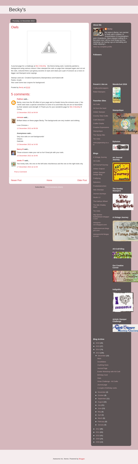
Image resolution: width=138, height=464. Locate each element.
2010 (98, 435)
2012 (98, 429)
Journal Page (102, 368)
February (101, 422)
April (100, 415)
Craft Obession (99, 120)
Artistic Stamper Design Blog (99, 173)
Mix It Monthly (41, 66)
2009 (98, 439)
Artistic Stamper (99, 112)
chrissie (20, 117)
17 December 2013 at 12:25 (27, 167)
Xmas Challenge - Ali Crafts (107, 381)
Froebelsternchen (99, 186)
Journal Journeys (99, 194)
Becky (109, 29)
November (102, 392)
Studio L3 (96, 197)
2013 (98, 353)
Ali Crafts (96, 104)
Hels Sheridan (98, 190)
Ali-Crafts (96, 161)
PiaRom (20, 99)
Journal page (102, 385)
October (101, 395)
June (100, 408)
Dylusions (96, 182)
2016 (98, 343)
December (102, 356)
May (99, 412)
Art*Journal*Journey (100, 165)
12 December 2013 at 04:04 (27, 112)
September (102, 399)
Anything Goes (102, 365)
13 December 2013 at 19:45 (27, 156)
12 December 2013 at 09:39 (27, 128)
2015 (98, 346)
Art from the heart (99, 108)
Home (49, 180)
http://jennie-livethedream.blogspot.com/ (101, 217)
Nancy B (20, 149)
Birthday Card (102, 375)
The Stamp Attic (99, 135)
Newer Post (16, 180)
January (101, 425)
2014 (98, 349)
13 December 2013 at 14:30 (27, 144)
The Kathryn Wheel (100, 201)
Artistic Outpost (99, 169)
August (100, 402)
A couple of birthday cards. (107, 388)
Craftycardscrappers (100, 88)
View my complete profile (102, 47)
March (100, 418)
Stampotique (98, 131)
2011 (98, 432)
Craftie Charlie (98, 123)
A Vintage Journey (100, 157)
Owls (99, 378)
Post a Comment (20, 172)
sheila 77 (20, 161)
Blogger (82, 459)
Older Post (82, 180)
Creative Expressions (101, 127)
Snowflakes (101, 362)
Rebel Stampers (99, 92)
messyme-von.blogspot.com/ (100, 224)
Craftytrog (97, 178)
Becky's (17, 9)
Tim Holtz (96, 139)
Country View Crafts (100, 116)
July (99, 405)
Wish (99, 358)
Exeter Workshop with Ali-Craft (108, 372)
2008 (98, 442)
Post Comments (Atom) (54, 187)
